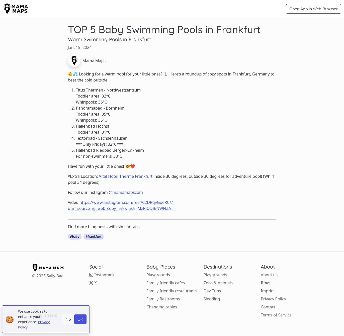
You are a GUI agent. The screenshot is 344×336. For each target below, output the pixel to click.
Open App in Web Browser (313, 8)
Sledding (212, 299)
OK (80, 319)
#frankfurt (94, 236)
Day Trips (212, 291)
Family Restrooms (163, 299)
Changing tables (161, 307)
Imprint (268, 291)
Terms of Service (276, 315)
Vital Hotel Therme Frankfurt (126, 176)
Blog (265, 283)
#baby (74, 236)
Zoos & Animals (218, 283)
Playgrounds (158, 275)
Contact (268, 307)
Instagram (101, 275)
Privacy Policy (273, 299)
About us (269, 275)
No (68, 319)
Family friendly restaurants (171, 291)
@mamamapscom (126, 192)
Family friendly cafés (165, 283)
